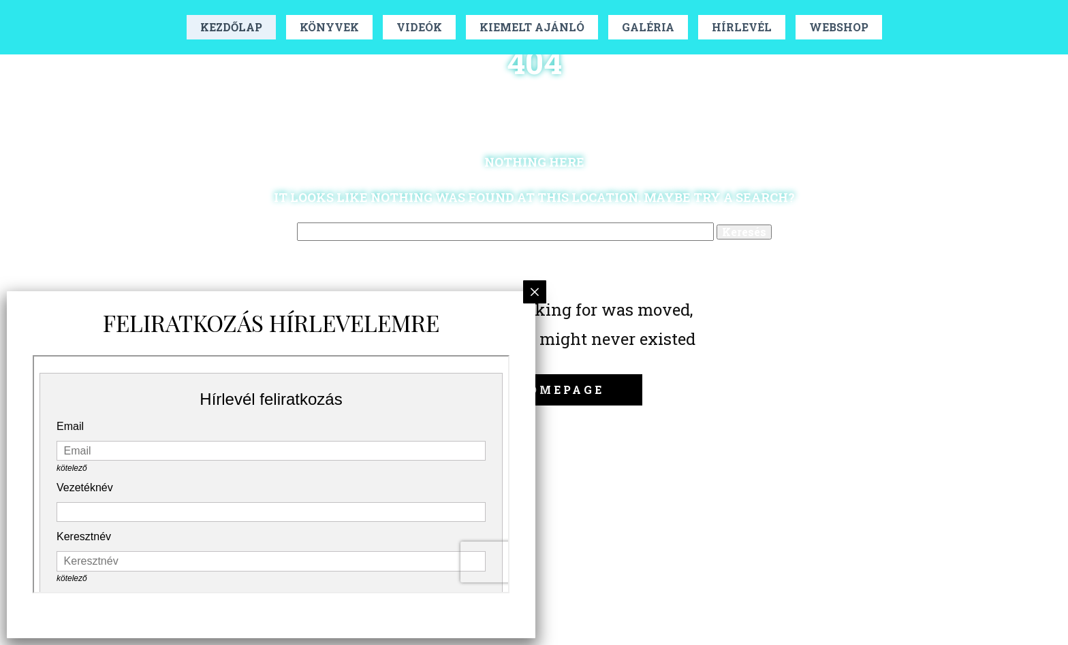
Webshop (838, 27)
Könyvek (329, 27)
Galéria (648, 27)
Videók (419, 27)
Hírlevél (742, 27)
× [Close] (535, 291)
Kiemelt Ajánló (532, 27)
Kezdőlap (231, 27)
